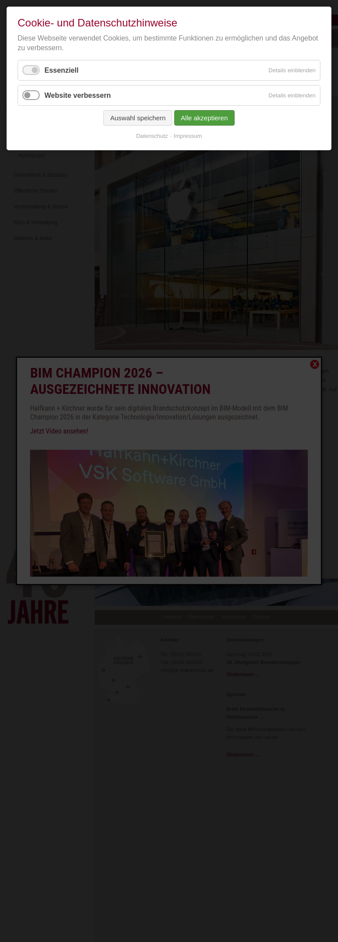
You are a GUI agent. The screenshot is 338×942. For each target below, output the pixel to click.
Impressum (188, 136)
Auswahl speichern (137, 118)
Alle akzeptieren (204, 118)
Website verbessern (77, 95)
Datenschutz (152, 136)
